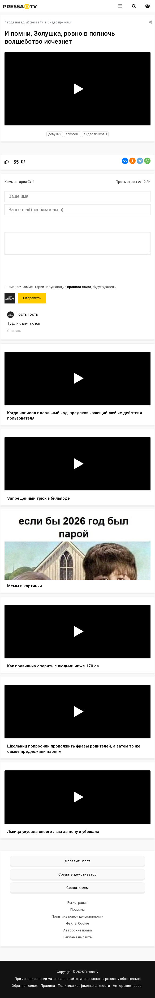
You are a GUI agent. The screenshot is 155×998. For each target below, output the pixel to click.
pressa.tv (36, 22)
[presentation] (45, 269)
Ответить (14, 331)
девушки (54, 134)
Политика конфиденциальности (77, 916)
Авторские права (77, 930)
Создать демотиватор (77, 874)
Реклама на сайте (77, 937)
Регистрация (77, 903)
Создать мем (77, 887)
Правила (77, 909)
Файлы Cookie (77, 923)
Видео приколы (59, 22)
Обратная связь (25, 986)
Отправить (32, 298)
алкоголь (72, 134)
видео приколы (95, 134)
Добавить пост (77, 861)
